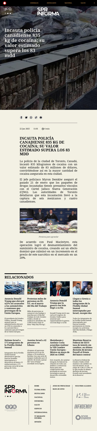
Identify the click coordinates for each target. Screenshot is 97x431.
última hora (39, 390)
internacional (40, 412)
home (36, 386)
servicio (38, 409)
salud (37, 405)
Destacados (58, 3)
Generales (41, 3)
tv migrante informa (39, 417)
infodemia (38, 401)
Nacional (75, 3)
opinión (37, 422)
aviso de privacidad (61, 386)
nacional (38, 397)
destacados (39, 393)
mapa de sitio (58, 389)
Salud (90, 3)
